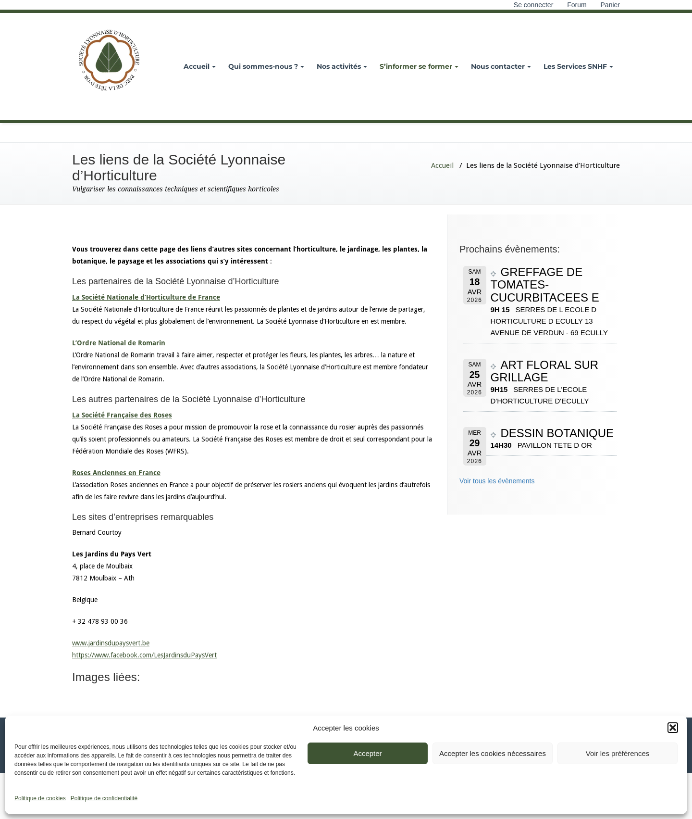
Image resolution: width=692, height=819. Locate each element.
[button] (673, 727)
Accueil (200, 66)
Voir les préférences (618, 753)
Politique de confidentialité (104, 798)
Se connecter (534, 5)
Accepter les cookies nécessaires (492, 753)
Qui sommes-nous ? (266, 66)
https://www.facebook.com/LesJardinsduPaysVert (144, 655)
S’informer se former (419, 66)
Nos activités (342, 66)
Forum (576, 5)
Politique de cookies (40, 798)
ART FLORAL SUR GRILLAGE (545, 371)
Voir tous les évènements (496, 481)
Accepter (367, 753)
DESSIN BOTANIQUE (557, 433)
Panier (610, 5)
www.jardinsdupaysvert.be (110, 643)
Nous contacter (501, 66)
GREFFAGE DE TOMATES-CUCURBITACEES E (545, 284)
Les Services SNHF (578, 66)
